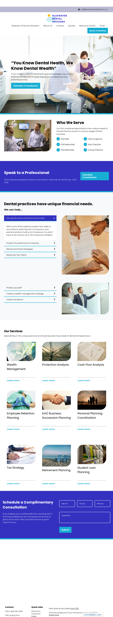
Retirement (35, 605)
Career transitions (14, 293)
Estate (33, 610)
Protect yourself (14, 281)
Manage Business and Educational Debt (25, 211)
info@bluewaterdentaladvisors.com (93, 3)
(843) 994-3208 (17, 605)
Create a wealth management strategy (25, 287)
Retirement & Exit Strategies (19, 242)
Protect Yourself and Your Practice (22, 236)
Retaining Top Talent (16, 248)
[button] (25, 19)
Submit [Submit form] (65, 523)
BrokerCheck (54, 608)
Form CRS (74, 602)
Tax (32, 615)
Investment (35, 607)
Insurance (35, 612)
